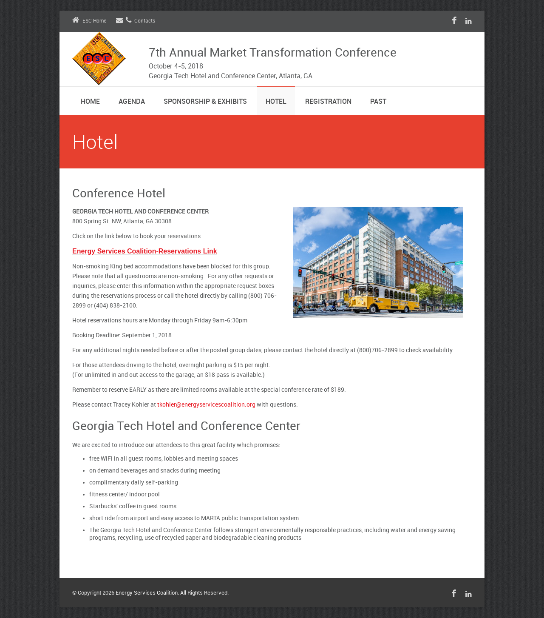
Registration (328, 101)
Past (378, 101)
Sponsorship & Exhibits (205, 101)
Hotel (276, 101)
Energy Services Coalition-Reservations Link (144, 251)
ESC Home (89, 21)
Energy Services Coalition (147, 593)
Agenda (132, 101)
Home (90, 101)
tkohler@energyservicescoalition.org (206, 405)
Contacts (135, 21)
